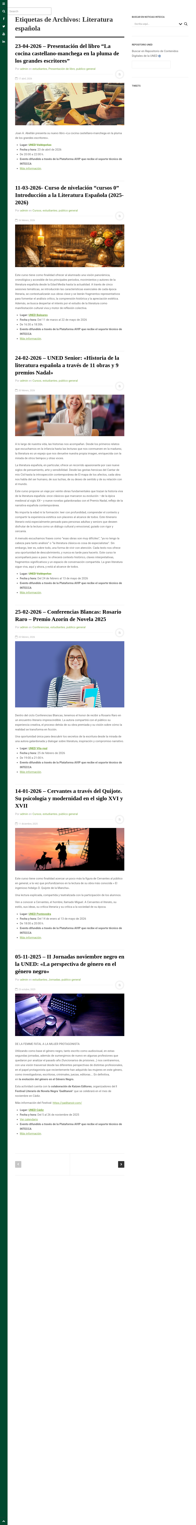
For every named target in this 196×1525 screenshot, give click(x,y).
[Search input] (156, 24)
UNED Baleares (38, 315)
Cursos (36, 210)
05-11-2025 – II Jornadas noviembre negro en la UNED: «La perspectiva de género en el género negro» (69, 963)
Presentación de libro (61, 69)
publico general (85, 69)
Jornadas (54, 979)
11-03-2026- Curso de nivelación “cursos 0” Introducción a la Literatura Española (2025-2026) (69, 194)
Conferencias (40, 627)
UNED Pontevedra (39, 914)
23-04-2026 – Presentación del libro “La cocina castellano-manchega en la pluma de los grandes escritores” (67, 53)
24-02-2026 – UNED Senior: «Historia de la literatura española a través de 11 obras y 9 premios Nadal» (67, 365)
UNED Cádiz (36, 1110)
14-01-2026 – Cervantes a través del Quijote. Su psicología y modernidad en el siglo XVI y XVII (69, 798)
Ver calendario (29, 1119)
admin (24, 69)
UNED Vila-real (37, 748)
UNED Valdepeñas (39, 145)
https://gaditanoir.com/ (67, 1103)
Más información (30, 168)
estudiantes (39, 69)
